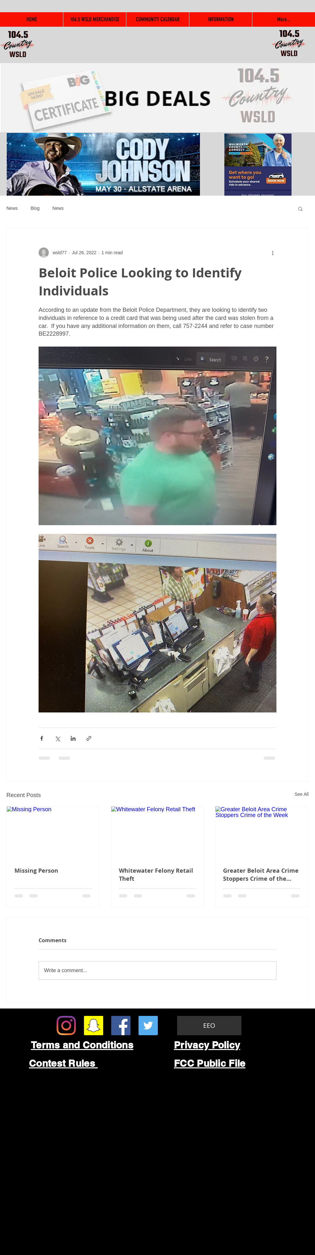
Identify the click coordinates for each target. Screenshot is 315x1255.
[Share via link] (89, 738)
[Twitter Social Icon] (148, 1025)
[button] (300, 208)
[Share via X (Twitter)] (57, 738)
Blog (35, 208)
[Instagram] (66, 1025)
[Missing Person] (53, 832)
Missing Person (36, 871)
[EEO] (209, 1025)
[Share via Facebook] (42, 738)
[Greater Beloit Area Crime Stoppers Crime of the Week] (261, 832)
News (12, 208)
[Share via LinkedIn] (73, 738)
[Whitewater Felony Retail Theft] (157, 832)
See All (301, 794)
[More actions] (272, 252)
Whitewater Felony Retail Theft (156, 875)
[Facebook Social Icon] (120, 1025)
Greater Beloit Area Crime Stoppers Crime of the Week (261, 875)
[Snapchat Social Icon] (93, 1025)
